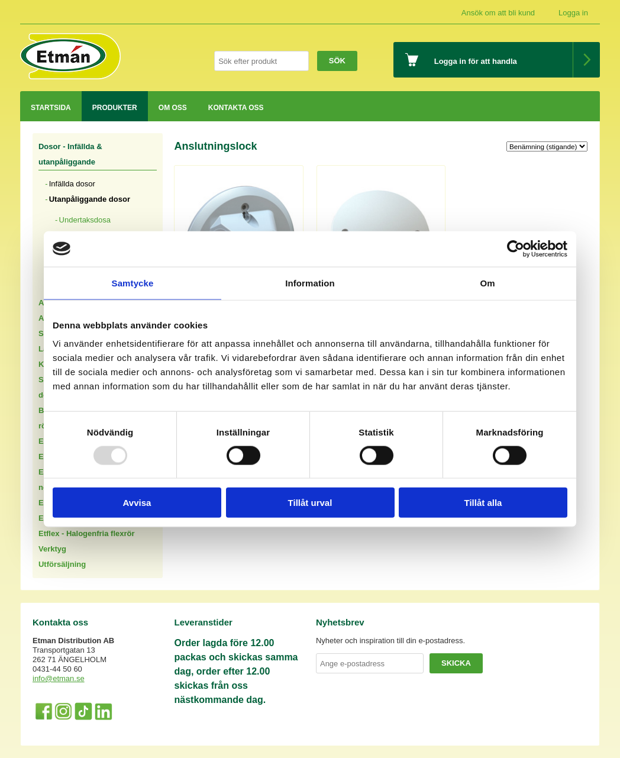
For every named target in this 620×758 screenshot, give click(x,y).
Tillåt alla (483, 503)
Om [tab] (487, 283)
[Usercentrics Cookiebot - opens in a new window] (515, 248)
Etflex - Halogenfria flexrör (86, 533)
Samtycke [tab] (133, 283)
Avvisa (137, 503)
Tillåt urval (310, 503)
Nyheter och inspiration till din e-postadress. (390, 640)
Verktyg (52, 548)
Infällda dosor (72, 183)
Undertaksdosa (85, 219)
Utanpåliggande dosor (89, 199)
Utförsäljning (62, 564)
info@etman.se (59, 678)
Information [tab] (310, 283)
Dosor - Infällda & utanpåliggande (70, 154)
